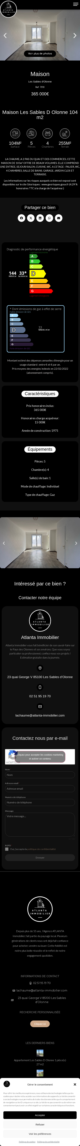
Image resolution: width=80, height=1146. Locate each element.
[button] (75, 1084)
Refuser (40, 1124)
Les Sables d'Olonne (40, 81)
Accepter (40, 1115)
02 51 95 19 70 (40, 696)
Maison (40, 74)
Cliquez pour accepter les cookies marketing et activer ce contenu (40, 756)
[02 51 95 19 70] (40, 687)
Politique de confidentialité (48, 1141)
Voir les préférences (40, 1133)
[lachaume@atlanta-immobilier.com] (40, 706)
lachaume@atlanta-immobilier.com (40, 715)
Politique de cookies (27, 1141)
